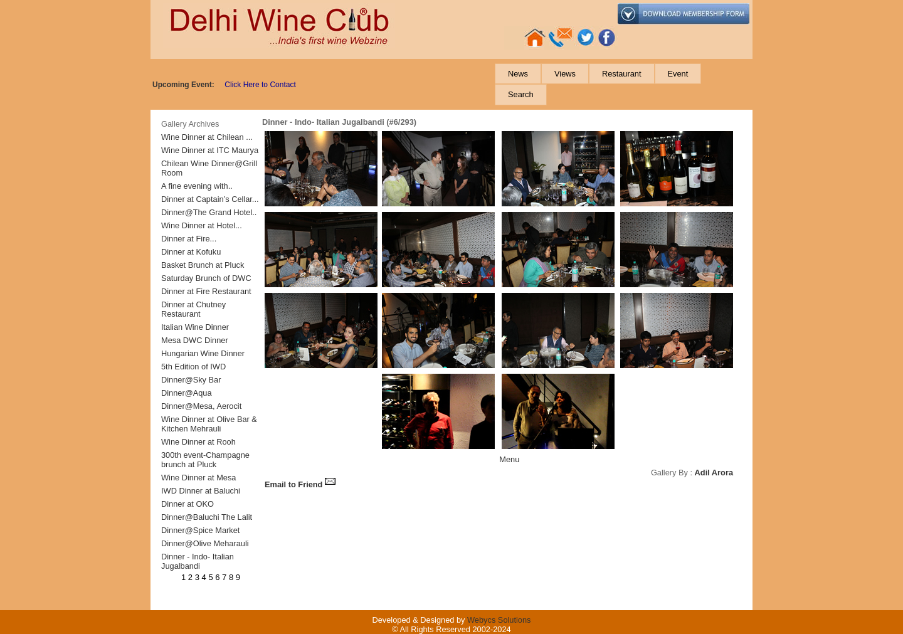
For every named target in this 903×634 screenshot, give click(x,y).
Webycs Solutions (499, 620)
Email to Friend (300, 484)
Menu (509, 459)
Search (521, 94)
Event (678, 73)
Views (565, 73)
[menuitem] (518, 73)
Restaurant (622, 73)
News (518, 73)
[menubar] (623, 84)
